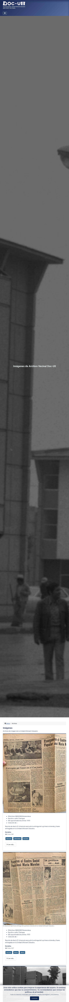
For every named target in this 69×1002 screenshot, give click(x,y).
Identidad (17, 838)
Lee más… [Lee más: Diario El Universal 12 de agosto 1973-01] (10, 958)
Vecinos (25, 838)
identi (22, 952)
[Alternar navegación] (5, 13)
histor (16, 952)
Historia (8, 838)
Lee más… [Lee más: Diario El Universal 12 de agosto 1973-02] (10, 844)
